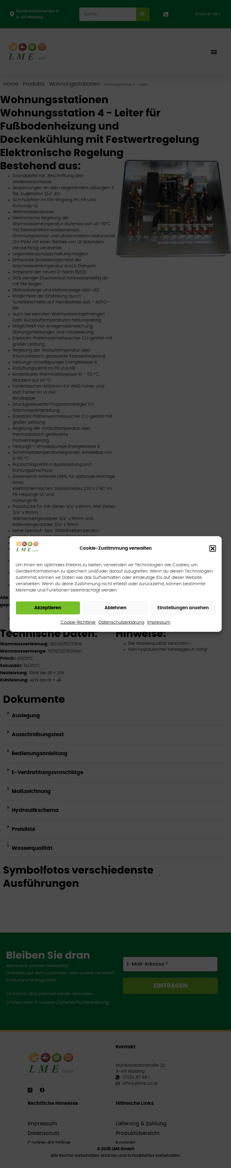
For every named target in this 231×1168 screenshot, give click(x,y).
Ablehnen (115, 608)
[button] (213, 549)
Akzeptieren (47, 608)
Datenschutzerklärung (121, 622)
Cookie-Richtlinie (78, 622)
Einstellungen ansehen (183, 608)
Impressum (158, 622)
